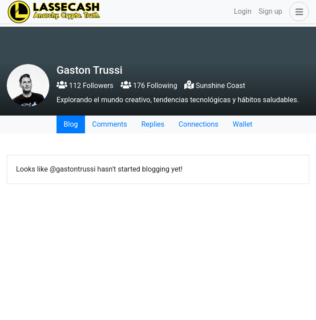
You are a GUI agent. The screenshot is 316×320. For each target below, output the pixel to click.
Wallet (242, 124)
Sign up (270, 11)
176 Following (149, 85)
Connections (198, 124)
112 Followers (85, 85)
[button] (297, 11)
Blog (71, 124)
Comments (109, 124)
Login (242, 11)
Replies (152, 124)
